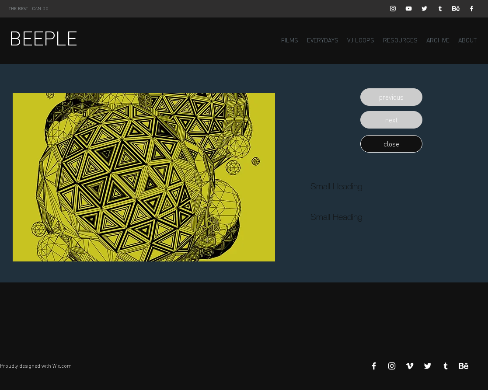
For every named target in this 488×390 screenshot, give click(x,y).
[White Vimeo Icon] (410, 366)
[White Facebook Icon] (471, 8)
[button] (391, 97)
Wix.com (62, 366)
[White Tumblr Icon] (440, 8)
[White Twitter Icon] (424, 8)
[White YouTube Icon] (408, 8)
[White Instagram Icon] (393, 8)
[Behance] (456, 8)
